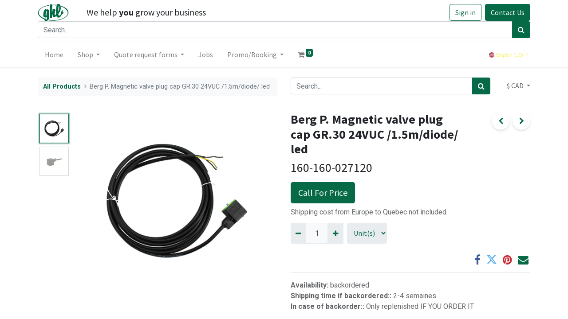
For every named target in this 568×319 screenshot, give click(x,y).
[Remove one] (298, 233)
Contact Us (508, 12)
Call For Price (322, 192)
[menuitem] (54, 54)
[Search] (521, 29)
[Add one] (335, 233)
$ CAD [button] (516, 85)
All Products (62, 86)
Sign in (465, 12)
